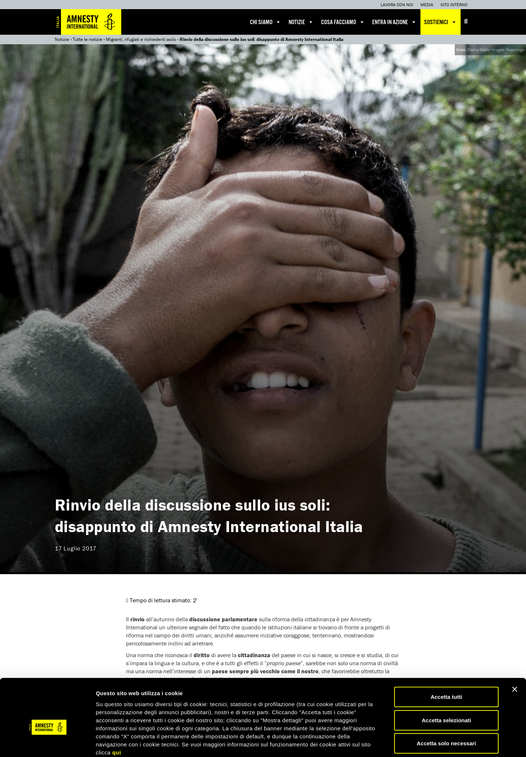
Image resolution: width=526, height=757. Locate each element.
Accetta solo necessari (446, 704)
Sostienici (440, 22)
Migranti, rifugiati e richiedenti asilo (141, 39)
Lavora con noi (397, 4)
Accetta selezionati (446, 681)
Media (426, 4)
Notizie (301, 22)
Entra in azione (394, 22)
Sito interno (454, 4)
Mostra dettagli (384, 742)
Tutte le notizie (87, 39)
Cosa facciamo (343, 22)
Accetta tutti (446, 658)
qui (116, 713)
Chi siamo (265, 22)
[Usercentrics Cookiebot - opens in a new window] (47, 742)
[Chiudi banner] (514, 650)
